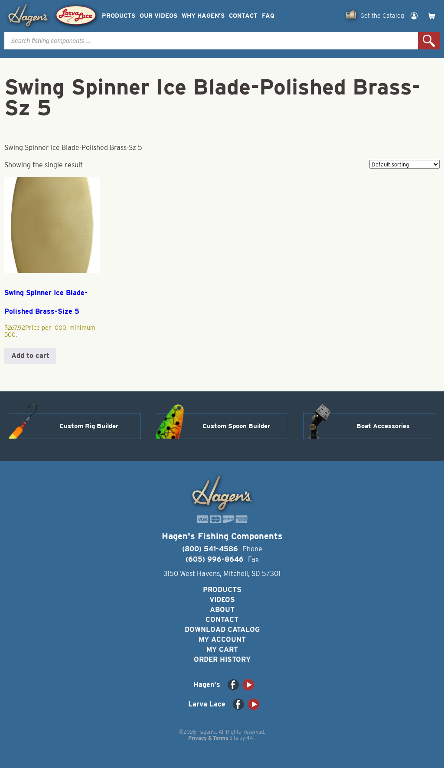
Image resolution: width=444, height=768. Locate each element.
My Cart (222, 649)
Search (429, 40)
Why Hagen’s (203, 16)
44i (250, 738)
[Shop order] (404, 164)
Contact (243, 16)
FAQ (268, 16)
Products (118, 16)
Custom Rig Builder (88, 426)
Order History (222, 659)
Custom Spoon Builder (236, 426)
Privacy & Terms (208, 738)
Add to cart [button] (30, 355)
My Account (222, 639)
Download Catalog (222, 629)
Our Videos (158, 16)
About (222, 609)
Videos (222, 600)
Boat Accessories (383, 426)
